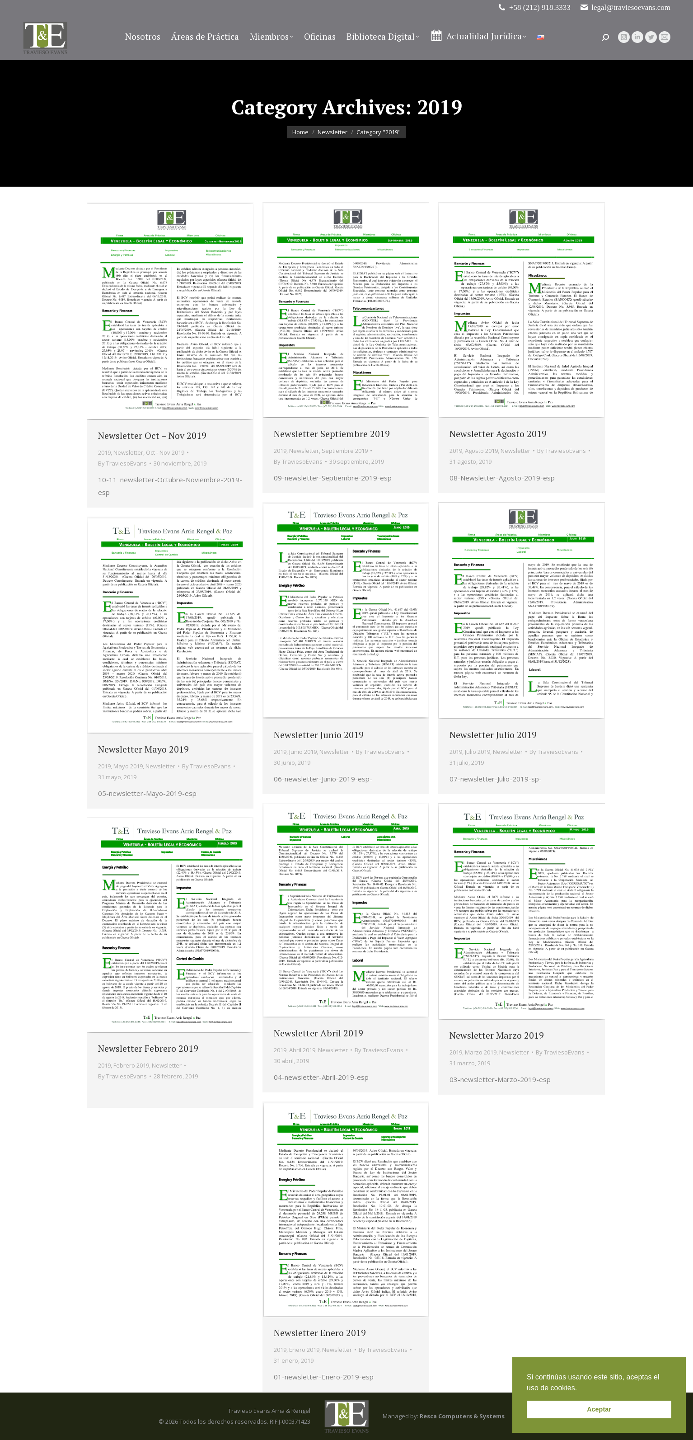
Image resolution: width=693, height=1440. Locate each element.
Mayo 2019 (128, 766)
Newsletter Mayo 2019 (143, 749)
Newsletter (128, 452)
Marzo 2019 (480, 1052)
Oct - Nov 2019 (165, 452)
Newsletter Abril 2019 (318, 1033)
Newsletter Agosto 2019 (498, 434)
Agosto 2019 (481, 451)
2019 (104, 452)
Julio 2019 (477, 752)
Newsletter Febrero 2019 (148, 1048)
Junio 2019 (303, 752)
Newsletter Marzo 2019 (497, 1035)
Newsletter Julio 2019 (493, 735)
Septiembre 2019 (345, 451)
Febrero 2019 (131, 1065)
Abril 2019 (302, 1050)
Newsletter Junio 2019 (319, 735)
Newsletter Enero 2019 (320, 1333)
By (122, 463)
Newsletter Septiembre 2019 (332, 434)
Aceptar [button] (599, 1409)
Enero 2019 (304, 1350)
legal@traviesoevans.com (625, 7)
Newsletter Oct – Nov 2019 (152, 435)
